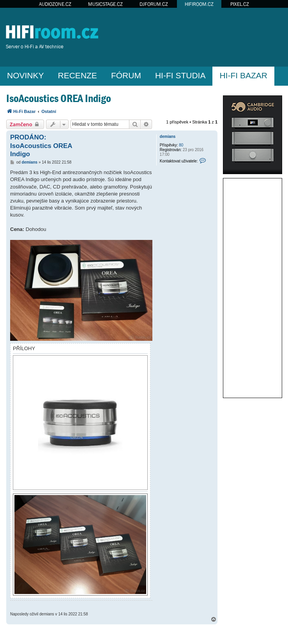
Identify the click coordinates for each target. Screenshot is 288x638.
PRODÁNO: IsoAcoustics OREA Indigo (41, 146)
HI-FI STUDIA (180, 75)
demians (168, 136)
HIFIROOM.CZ (199, 4)
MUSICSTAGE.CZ (105, 4)
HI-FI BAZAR (243, 75)
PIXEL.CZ (239, 4)
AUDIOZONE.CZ (55, 4)
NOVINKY (25, 75)
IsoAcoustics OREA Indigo (58, 98)
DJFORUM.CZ (154, 4)
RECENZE (77, 75)
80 (181, 145)
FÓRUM (126, 75)
